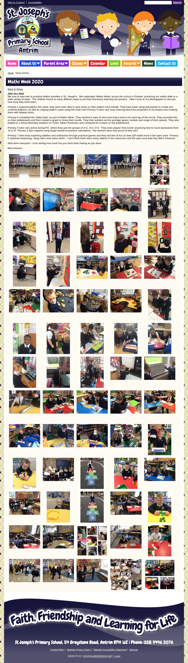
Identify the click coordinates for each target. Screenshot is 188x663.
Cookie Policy (57, 649)
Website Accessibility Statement (109, 649)
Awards (130, 63)
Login (117, 656)
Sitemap (133, 649)
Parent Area (54, 63)
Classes (77, 63)
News (148, 63)
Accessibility (35, 2)
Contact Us (167, 63)
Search (177, 2)
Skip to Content (16, 2)
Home (12, 63)
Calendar (98, 63)
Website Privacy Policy (79, 649)
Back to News (15, 89)
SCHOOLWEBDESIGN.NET (98, 656)
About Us (28, 63)
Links (114, 63)
